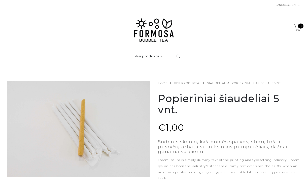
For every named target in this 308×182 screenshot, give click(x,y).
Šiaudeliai (216, 83)
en (288, 5)
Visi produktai (147, 56)
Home (162, 83)
